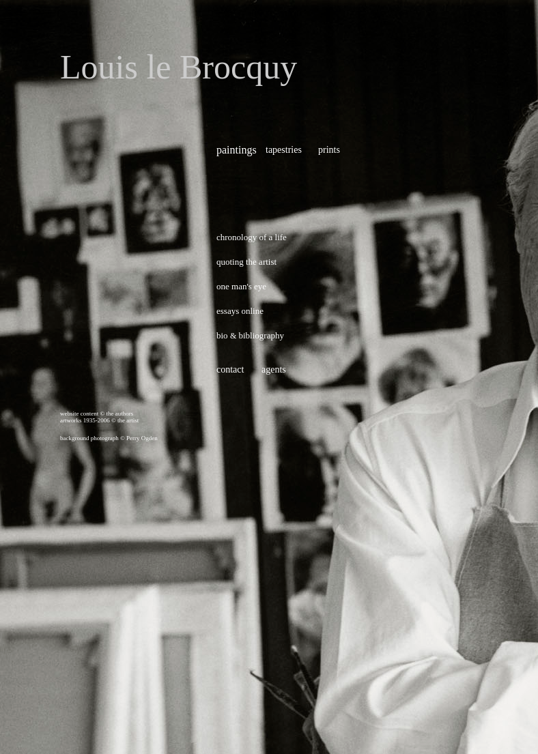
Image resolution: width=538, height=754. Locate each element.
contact (230, 369)
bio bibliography (250, 335)
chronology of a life (251, 237)
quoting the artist (246, 262)
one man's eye (241, 286)
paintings (236, 150)
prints (329, 150)
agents (273, 369)
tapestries (284, 150)
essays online (240, 311)
